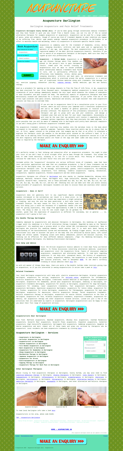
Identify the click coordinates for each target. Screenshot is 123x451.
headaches (45, 282)
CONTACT (95, 16)
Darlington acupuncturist (36, 275)
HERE (81, 260)
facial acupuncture (88, 292)
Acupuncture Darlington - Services (37, 333)
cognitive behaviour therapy (27, 375)
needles (75, 61)
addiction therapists (24, 381)
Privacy (106, 436)
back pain (103, 290)
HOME (79, 16)
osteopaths (51, 381)
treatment (71, 37)
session (44, 106)
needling (86, 282)
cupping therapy (64, 82)
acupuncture (59, 299)
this (71, 262)
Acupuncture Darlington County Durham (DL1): (34, 31)
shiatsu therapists (61, 375)
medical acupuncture (80, 90)
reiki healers (88, 375)
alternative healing (85, 379)
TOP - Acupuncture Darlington (28, 417)
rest (59, 156)
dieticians (99, 377)
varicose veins (72, 277)
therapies (103, 381)
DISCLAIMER (102, 16)
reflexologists (48, 377)
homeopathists (21, 377)
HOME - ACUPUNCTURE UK (61, 429)
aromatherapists (74, 377)
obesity (19, 299)
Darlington (53, 176)
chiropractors (57, 379)
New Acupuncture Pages (27, 436)
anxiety (63, 284)
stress (44, 290)
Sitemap (17, 436)
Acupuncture (74, 35)
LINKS (83, 16)
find (23, 320)
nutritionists (32, 379)
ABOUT (89, 16)
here (80, 328)
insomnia (35, 286)
